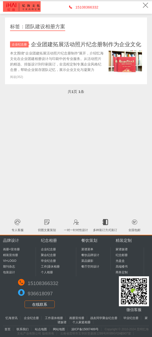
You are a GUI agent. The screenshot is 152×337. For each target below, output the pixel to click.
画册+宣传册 (11, 249)
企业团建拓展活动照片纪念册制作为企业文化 (86, 44)
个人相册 (47, 272)
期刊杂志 (9, 266)
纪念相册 (49, 240)
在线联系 (39, 304)
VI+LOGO (9, 261)
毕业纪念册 (48, 261)
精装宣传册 (10, 255)
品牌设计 (11, 240)
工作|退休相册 (50, 266)
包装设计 (9, 272)
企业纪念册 (20, 44)
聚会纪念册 (48, 255)
